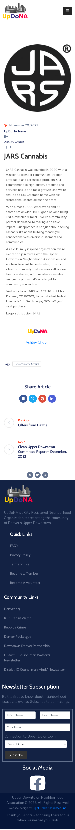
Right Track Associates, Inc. (50, 808)
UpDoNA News (15, 131)
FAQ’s (14, 546)
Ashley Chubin (14, 142)
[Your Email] (37, 727)
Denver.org (12, 609)
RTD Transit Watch (17, 618)
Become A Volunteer (25, 583)
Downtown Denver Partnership (27, 646)
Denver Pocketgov (17, 637)
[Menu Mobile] (67, 11)
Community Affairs (27, 364)
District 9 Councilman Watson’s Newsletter (27, 657)
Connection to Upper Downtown (30, 736)
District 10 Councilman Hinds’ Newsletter (34, 669)
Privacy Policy (20, 555)
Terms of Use (19, 564)
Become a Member (24, 573)
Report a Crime (15, 627)
